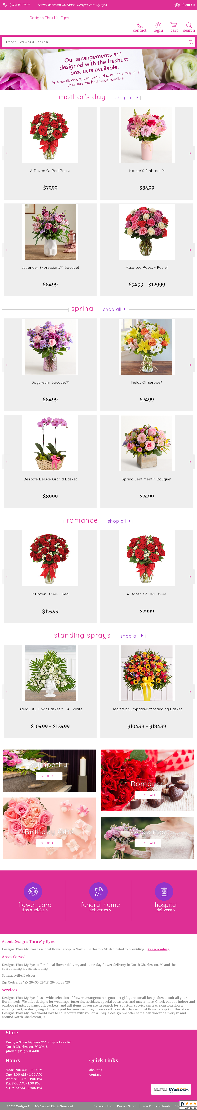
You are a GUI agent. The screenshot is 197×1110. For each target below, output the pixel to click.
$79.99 (50, 188)
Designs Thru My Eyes (49, 17)
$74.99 (147, 400)
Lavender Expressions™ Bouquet (50, 267)
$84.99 (146, 188)
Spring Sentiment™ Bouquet (147, 479)
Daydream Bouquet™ (50, 382)
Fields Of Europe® (147, 382)
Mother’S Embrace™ (147, 171)
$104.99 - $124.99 (50, 726)
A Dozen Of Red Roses (50, 171)
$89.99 (50, 496)
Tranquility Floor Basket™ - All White (50, 709)
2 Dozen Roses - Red (50, 594)
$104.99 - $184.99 (146, 726)
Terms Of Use (103, 1106)
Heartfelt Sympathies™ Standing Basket (147, 709)
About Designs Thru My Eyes (28, 941)
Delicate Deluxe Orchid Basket (50, 479)
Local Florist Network (155, 1106)
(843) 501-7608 (20, 5)
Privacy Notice (126, 1106)
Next (191, 153)
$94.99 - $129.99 (147, 285)
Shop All (124, 97)
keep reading (158, 949)
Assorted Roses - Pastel (147, 267)
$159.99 (50, 611)
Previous (6, 153)
